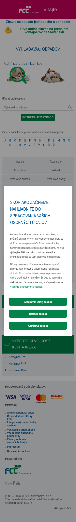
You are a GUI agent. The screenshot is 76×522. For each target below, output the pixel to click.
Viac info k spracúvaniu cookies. (26, 286)
